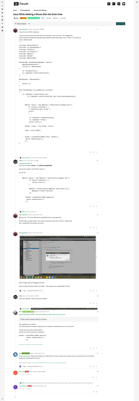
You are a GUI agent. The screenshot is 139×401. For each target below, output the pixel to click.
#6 (97, 311)
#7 (97, 353)
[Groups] (2, 19)
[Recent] (2, 5)
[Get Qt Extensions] (2, 27)
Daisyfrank (21, 371)
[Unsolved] (2, 30)
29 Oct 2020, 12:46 (41, 386)
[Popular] (2, 12)
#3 (97, 215)
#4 (97, 233)
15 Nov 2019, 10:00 (37, 29)
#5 (97, 296)
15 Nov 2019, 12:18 (44, 311)
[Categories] (2, 2)
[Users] (2, 16)
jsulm (20, 311)
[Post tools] (96, 152)
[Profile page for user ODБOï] (15, 162)
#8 (97, 371)
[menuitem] (136, 2)
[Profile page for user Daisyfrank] (15, 373)
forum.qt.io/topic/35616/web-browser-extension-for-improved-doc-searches (49, 363)
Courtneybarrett (23, 386)
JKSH (20, 353)
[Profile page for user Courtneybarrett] (15, 387)
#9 (97, 386)
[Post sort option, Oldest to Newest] (20, 23)
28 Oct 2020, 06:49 (38, 371)
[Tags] (2, 9)
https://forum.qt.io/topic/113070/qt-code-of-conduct (31, 344)
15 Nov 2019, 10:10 (32, 160)
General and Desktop (33, 18)
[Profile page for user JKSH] (15, 354)
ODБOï (20, 160)
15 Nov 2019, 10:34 (37, 233)
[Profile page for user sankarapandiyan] (15, 30)
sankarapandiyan (23, 29)
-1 (96, 377)
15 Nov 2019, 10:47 (32, 296)
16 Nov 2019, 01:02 (39, 353)
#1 (97, 29)
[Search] (2, 23)
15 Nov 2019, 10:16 (37, 215)
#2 (97, 160)
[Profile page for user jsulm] (15, 313)
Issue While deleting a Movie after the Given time (50, 314)
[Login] (136, 2)
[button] (2, 398)
